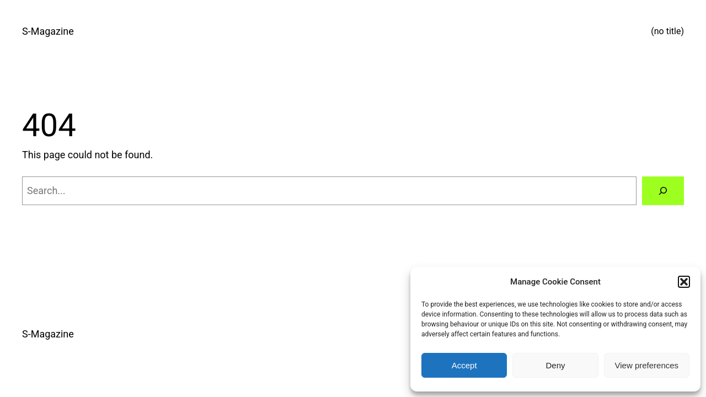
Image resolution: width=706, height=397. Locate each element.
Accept (464, 365)
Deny (555, 365)
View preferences (647, 365)
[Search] (663, 190)
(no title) (667, 31)
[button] (683, 281)
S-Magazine (48, 31)
